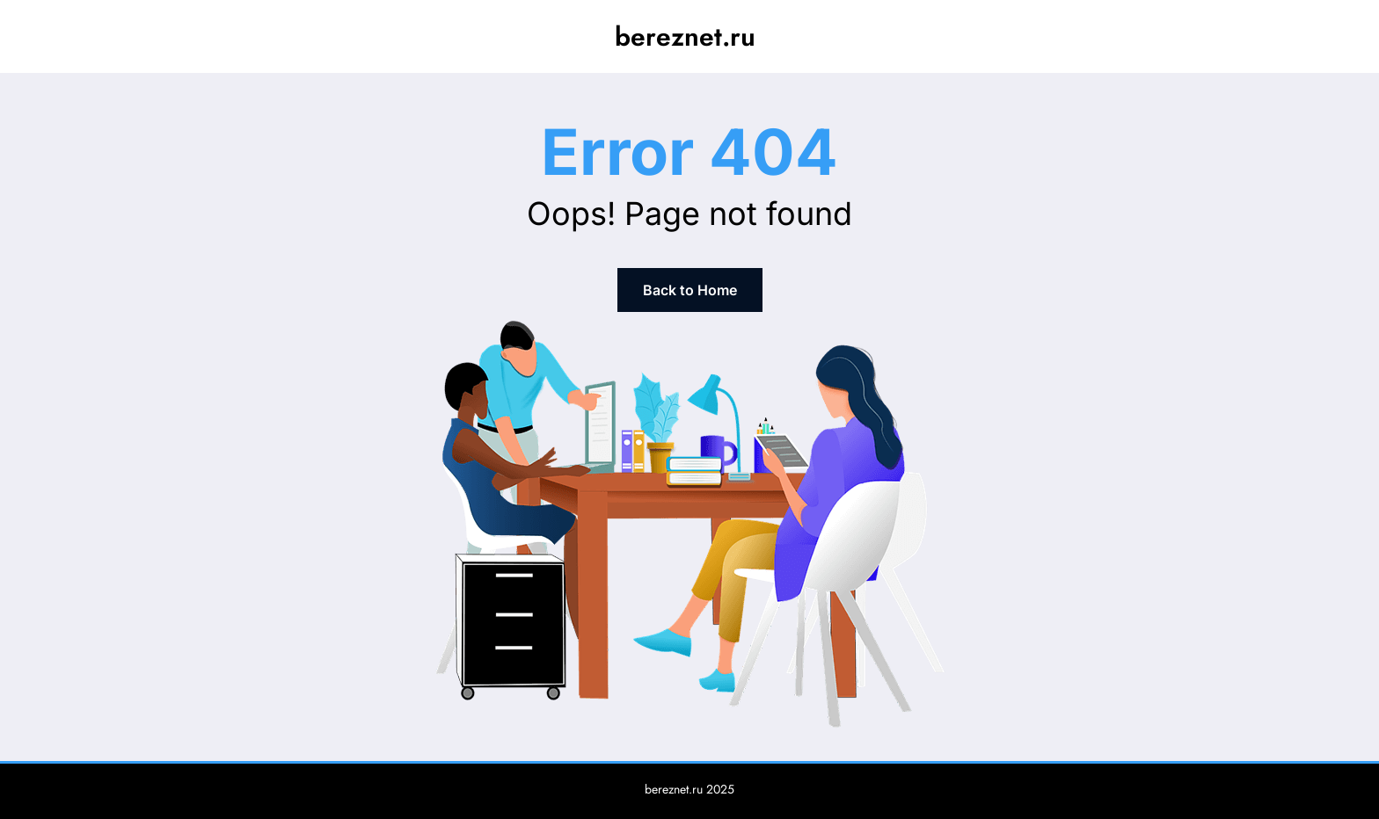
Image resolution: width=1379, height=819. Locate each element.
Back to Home (690, 290)
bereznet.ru (685, 36)
